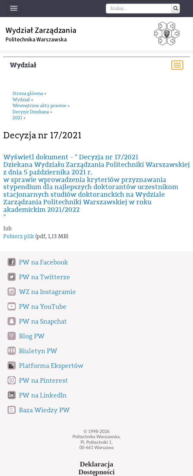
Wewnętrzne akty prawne (39, 106)
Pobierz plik (18, 236)
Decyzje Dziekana (30, 112)
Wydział (23, 65)
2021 (17, 118)
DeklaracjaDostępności (96, 468)
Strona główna (27, 94)
